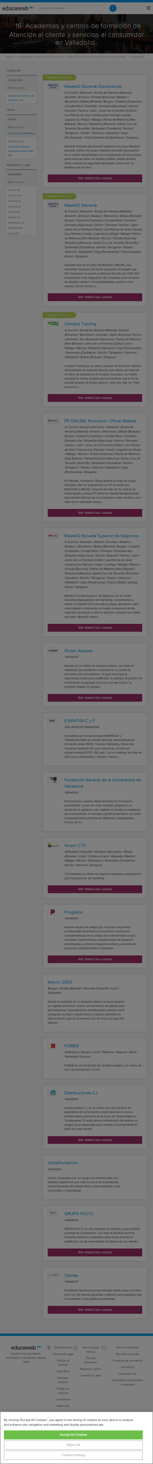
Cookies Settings (73, 1455)
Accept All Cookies (73, 1435)
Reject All (73, 1445)
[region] (76, 1438)
